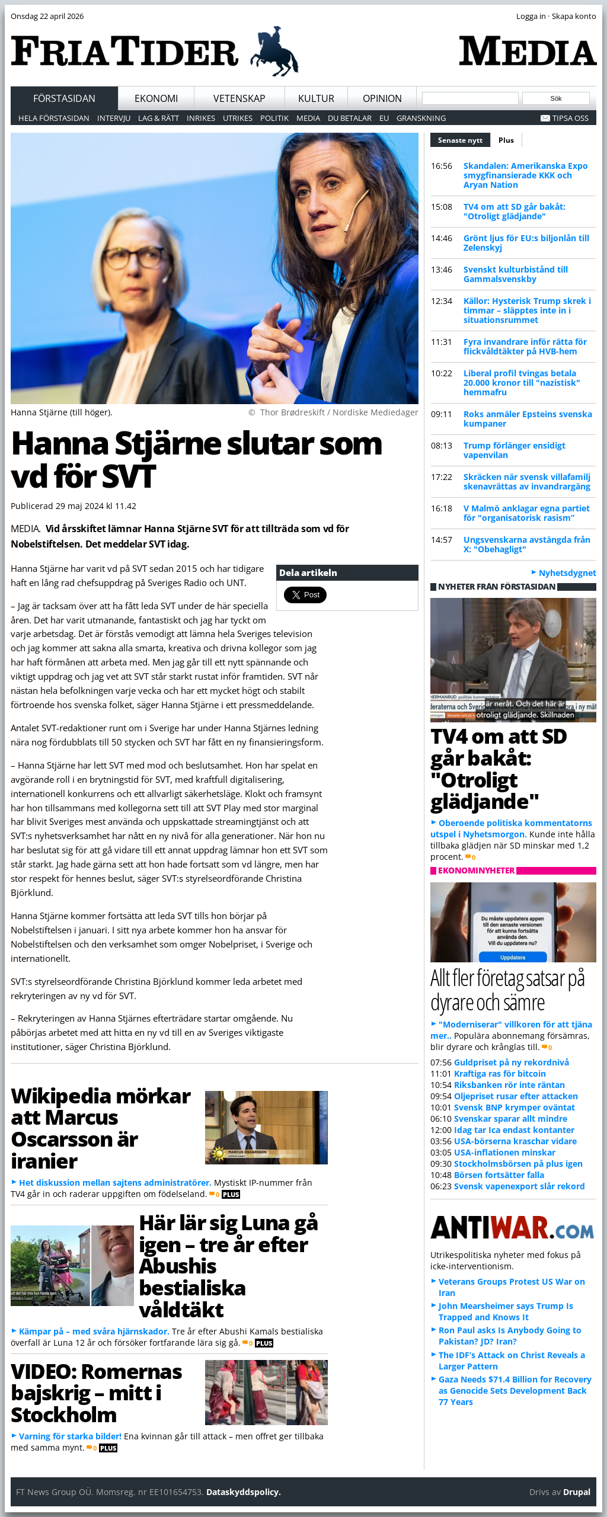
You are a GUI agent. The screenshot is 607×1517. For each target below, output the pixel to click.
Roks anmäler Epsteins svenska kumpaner (528, 418)
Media (308, 118)
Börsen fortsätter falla (499, 1174)
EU (384, 118)
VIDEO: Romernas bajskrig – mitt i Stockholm (96, 1392)
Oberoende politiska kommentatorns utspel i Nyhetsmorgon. (511, 828)
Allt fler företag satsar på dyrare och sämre (507, 989)
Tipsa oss (570, 118)
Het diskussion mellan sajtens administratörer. (115, 1182)
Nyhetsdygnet (567, 572)
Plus (506, 140)
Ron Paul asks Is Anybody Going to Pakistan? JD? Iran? (510, 1335)
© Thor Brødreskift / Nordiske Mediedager (333, 412)
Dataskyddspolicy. (243, 1491)
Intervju (113, 118)
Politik (274, 118)
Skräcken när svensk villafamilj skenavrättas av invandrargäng (527, 481)
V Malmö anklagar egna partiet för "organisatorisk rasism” (527, 513)
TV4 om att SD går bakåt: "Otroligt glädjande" (515, 211)
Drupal (576, 1491)
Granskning (421, 118)
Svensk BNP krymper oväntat (514, 1107)
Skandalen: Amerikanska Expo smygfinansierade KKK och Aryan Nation (526, 175)
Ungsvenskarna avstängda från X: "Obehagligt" (527, 544)
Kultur (316, 98)
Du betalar (350, 118)
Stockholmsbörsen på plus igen (518, 1163)
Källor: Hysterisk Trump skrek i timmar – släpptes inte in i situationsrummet (527, 310)
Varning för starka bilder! (70, 1436)
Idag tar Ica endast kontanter (514, 1129)
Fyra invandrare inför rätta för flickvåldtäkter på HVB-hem (525, 346)
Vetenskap (239, 98)
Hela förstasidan (54, 118)
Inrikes (201, 118)
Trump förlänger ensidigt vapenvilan (515, 450)
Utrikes (238, 118)
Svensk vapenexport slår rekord (519, 1186)
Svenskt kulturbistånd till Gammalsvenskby (516, 274)
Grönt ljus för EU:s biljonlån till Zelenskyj (526, 242)
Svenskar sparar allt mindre (510, 1118)
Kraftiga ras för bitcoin (500, 1073)
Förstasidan (64, 98)
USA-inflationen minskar (504, 1152)
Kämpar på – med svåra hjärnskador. (94, 1331)
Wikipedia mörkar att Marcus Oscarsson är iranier (100, 1127)
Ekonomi (156, 98)
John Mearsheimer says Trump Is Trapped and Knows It (506, 1311)
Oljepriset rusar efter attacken (516, 1096)
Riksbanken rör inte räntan (509, 1084)
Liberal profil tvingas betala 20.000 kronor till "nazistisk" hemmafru (522, 382)
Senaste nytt (464, 139)
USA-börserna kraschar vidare (515, 1141)
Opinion (382, 98)
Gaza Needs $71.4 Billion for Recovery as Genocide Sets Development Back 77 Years (515, 1390)
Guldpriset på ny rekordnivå (511, 1062)
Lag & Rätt (158, 118)
